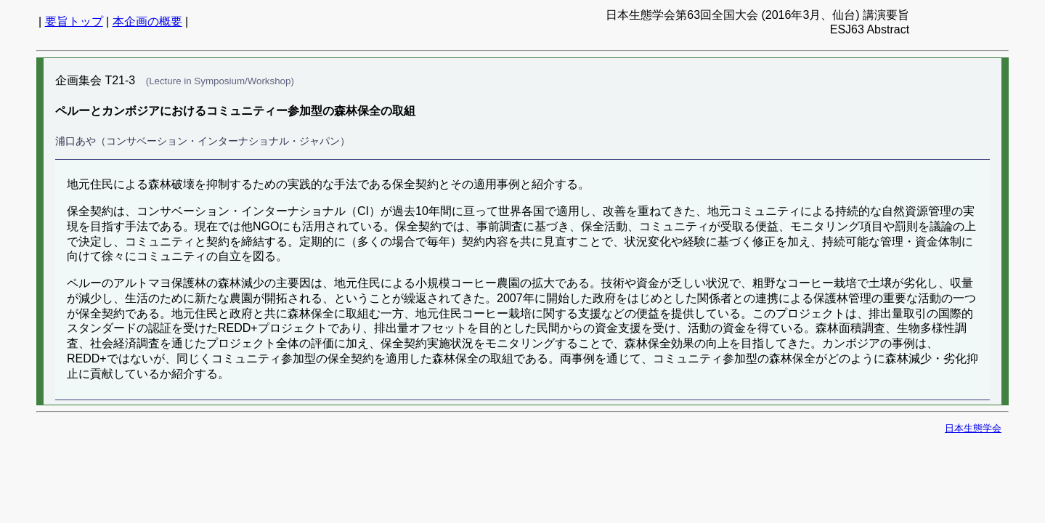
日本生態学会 (973, 428)
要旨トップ (74, 21)
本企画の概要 (147, 21)
